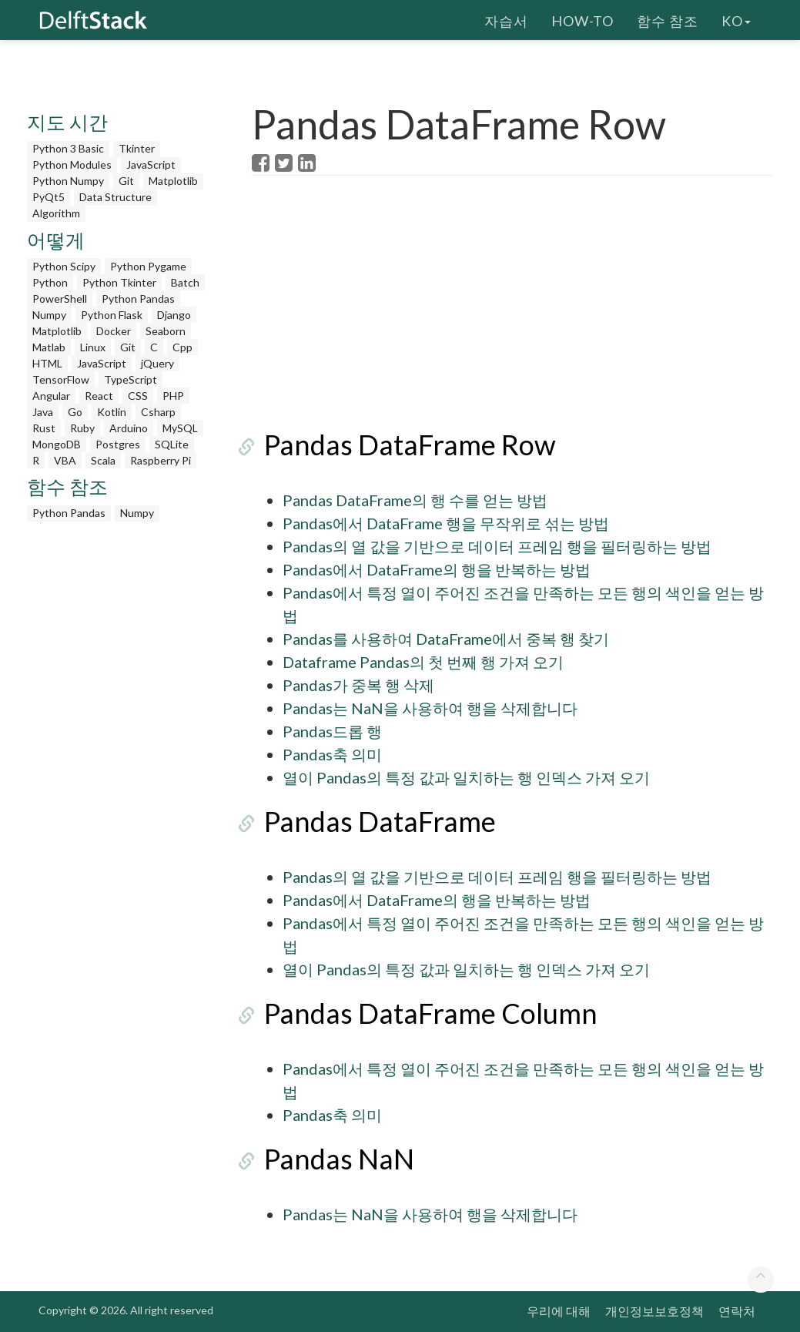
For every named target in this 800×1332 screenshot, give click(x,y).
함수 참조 (667, 19)
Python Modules (72, 164)
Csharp (158, 411)
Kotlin (111, 411)
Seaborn (166, 330)
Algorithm (56, 213)
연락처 (736, 1310)
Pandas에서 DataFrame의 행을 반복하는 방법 (437, 569)
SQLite (172, 444)
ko (736, 19)
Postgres (117, 444)
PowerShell (59, 298)
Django (174, 314)
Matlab (48, 347)
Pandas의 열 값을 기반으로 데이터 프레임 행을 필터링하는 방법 (497, 546)
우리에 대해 (559, 1310)
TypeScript (130, 379)
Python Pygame (148, 266)
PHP (173, 395)
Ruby (82, 427)
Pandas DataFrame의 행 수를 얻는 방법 (415, 500)
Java (42, 411)
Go (75, 411)
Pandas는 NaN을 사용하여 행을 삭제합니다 (430, 708)
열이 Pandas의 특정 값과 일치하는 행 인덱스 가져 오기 (466, 777)
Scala (103, 460)
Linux (92, 347)
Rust (43, 427)
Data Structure (115, 196)
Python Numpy (68, 180)
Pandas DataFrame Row (398, 444)
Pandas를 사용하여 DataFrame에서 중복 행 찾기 (446, 638)
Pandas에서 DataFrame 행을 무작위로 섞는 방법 (446, 523)
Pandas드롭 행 (332, 731)
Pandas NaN (327, 1159)
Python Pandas (138, 298)
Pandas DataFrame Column (418, 1013)
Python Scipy (63, 266)
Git (126, 180)
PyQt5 (48, 196)
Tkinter (137, 148)
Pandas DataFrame (368, 821)
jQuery (157, 363)
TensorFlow (60, 379)
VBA (65, 460)
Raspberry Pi (160, 460)
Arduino (128, 427)
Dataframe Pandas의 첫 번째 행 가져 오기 (423, 662)
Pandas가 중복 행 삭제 (358, 685)
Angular (51, 395)
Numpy (49, 314)
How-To (582, 19)
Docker (113, 330)
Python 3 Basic (68, 148)
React (99, 395)
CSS (138, 395)
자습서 (506, 19)
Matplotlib (173, 180)
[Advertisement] (120, 760)
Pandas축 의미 (332, 754)
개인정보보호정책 (654, 1310)
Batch (185, 282)
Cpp (182, 347)
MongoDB (56, 444)
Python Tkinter (119, 282)
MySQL (180, 427)
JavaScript (151, 164)
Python (50, 282)
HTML (47, 363)
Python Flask (111, 314)
